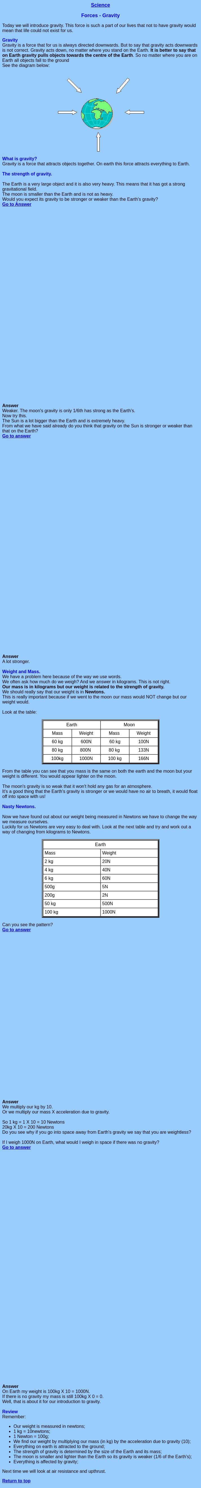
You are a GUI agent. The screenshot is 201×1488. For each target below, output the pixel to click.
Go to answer (16, 436)
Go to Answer (16, 204)
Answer (10, 1101)
